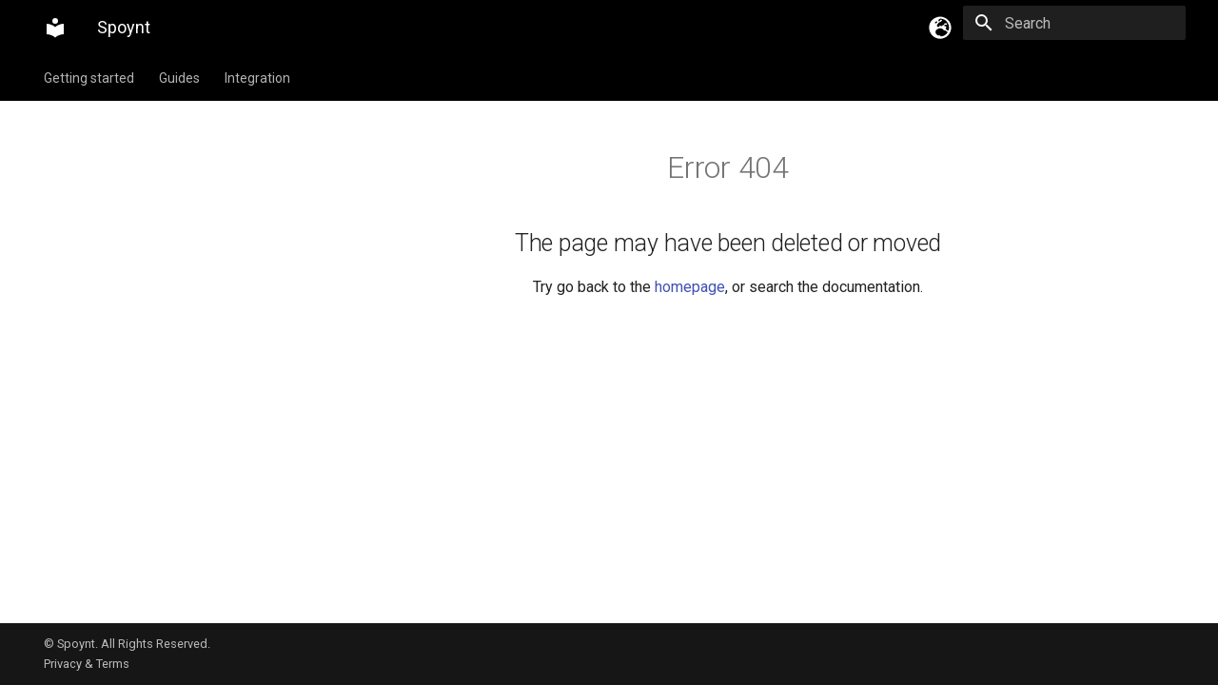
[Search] (1074, 23)
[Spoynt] (55, 28)
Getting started (89, 78)
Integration (257, 78)
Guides (179, 78)
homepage (690, 287)
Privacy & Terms (86, 663)
